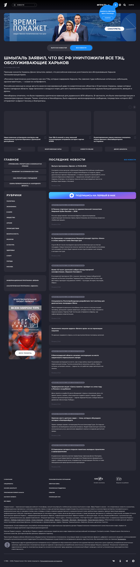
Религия (10, 239)
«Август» (7, 520)
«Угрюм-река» (49, 520)
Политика (11, 201)
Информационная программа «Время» (23, 280)
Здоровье (11, 250)
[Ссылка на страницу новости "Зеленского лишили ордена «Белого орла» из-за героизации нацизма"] (92, 335)
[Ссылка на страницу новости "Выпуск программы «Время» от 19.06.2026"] (92, 176)
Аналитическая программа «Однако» (22, 286)
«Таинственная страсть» (96, 520)
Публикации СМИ (54, 497)
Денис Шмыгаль (120, 149)
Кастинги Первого (10, 497)
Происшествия (13, 228)
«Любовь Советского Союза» (20, 520)
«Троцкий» (65, 520)
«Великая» (73, 520)
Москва (10, 266)
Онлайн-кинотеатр (10, 488)
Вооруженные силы (53, 149)
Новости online (86, 149)
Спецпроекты (8, 483)
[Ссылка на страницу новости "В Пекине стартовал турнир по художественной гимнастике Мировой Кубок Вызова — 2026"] (92, 215)
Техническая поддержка (57, 488)
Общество (11, 217)
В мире (9, 212)
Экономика (11, 206)
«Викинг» (57, 520)
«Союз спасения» (37, 520)
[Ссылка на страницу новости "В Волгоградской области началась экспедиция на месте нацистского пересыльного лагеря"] (92, 362)
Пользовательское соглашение (60, 479)
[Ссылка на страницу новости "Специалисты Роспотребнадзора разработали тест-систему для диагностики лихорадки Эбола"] (92, 308)
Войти (131, 5)
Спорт (9, 256)
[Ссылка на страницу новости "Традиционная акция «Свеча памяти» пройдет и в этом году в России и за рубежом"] (92, 393)
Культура (10, 245)
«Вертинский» (82, 520)
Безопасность (13, 234)
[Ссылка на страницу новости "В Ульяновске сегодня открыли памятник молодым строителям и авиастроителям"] (92, 456)
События (52, 492)
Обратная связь (54, 483)
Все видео (7, 501)
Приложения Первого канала (14, 492)
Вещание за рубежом (122, 480)
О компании (8, 479)
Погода (10, 261)
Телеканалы (121, 539)
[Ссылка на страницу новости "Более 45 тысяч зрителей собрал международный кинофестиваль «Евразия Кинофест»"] (92, 276)
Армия (9, 223)
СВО (19, 149)
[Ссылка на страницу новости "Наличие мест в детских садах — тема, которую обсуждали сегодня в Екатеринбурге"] (92, 425)
